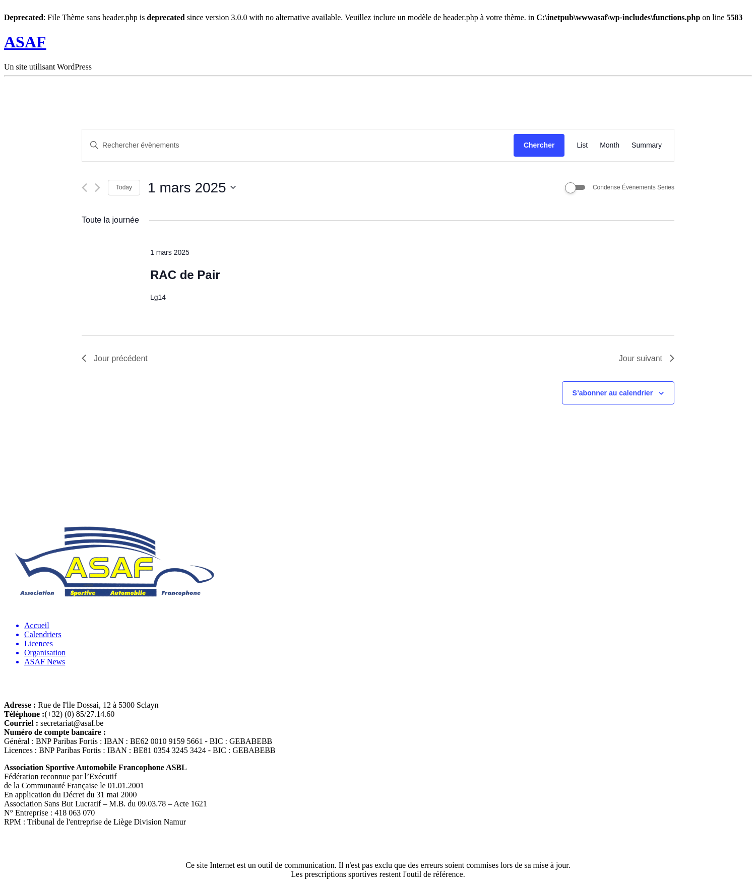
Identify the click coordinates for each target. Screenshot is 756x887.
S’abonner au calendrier (613, 393)
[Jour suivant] (97, 187)
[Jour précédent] (84, 187)
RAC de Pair (185, 275)
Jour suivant (646, 358)
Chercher (539, 145)
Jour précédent (115, 358)
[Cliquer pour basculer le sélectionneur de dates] (192, 188)
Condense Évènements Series (633, 187)
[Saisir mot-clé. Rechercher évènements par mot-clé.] (298, 145)
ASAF (25, 42)
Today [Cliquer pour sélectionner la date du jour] (124, 187)
